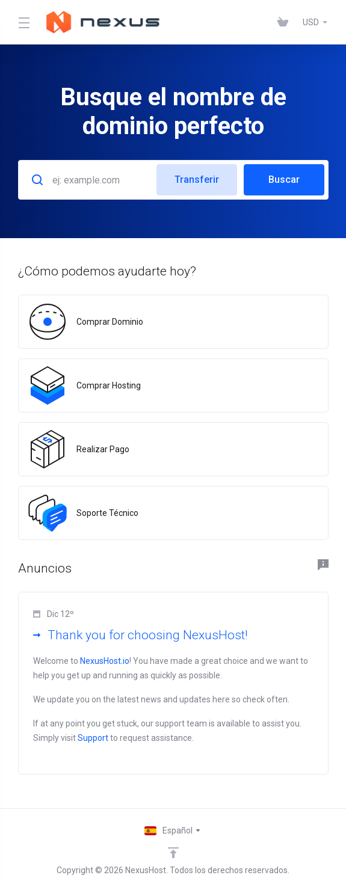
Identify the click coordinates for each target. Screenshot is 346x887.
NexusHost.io (104, 661)
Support (93, 738)
